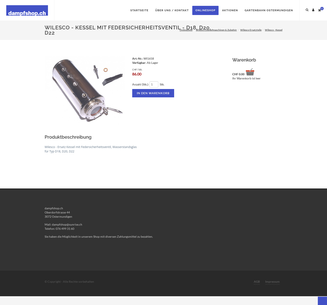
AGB (257, 281)
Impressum (272, 281)
